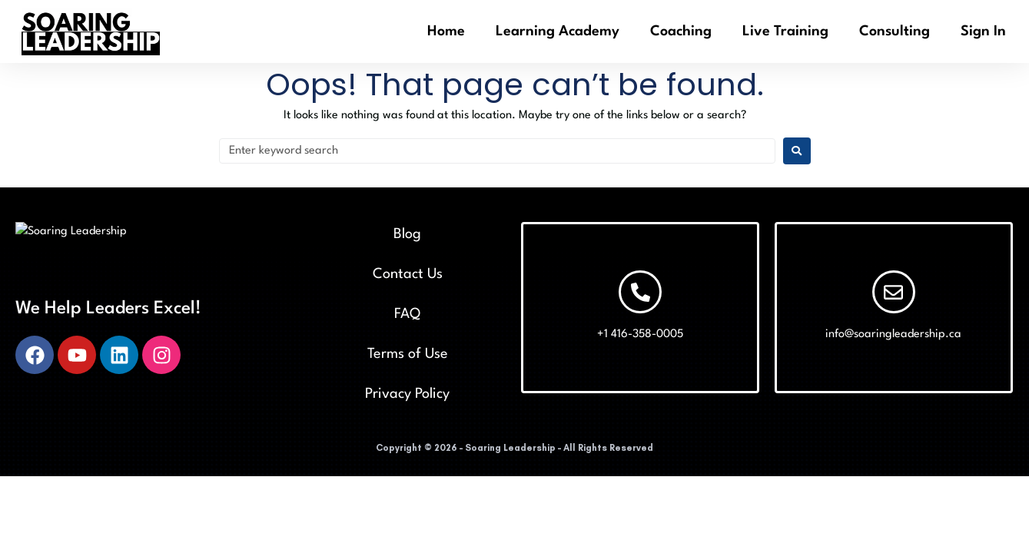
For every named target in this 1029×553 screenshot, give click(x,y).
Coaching (681, 31)
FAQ (407, 314)
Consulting (894, 31)
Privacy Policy (407, 394)
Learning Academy (557, 31)
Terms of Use (407, 354)
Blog (407, 234)
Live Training (785, 31)
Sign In (983, 31)
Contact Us (408, 274)
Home (446, 31)
